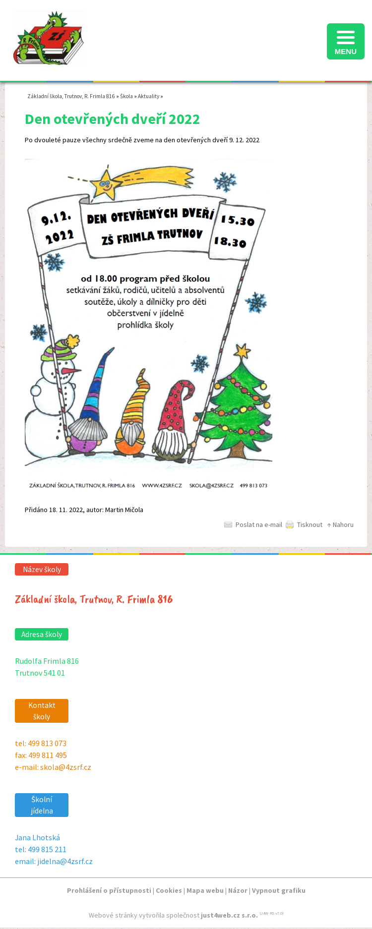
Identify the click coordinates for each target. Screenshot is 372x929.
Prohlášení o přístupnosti (109, 890)
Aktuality (148, 96)
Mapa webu (205, 890)
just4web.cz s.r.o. (229, 915)
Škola (126, 96)
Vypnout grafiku (279, 890)
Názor (238, 890)
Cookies (169, 890)
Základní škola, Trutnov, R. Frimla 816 (71, 96)
